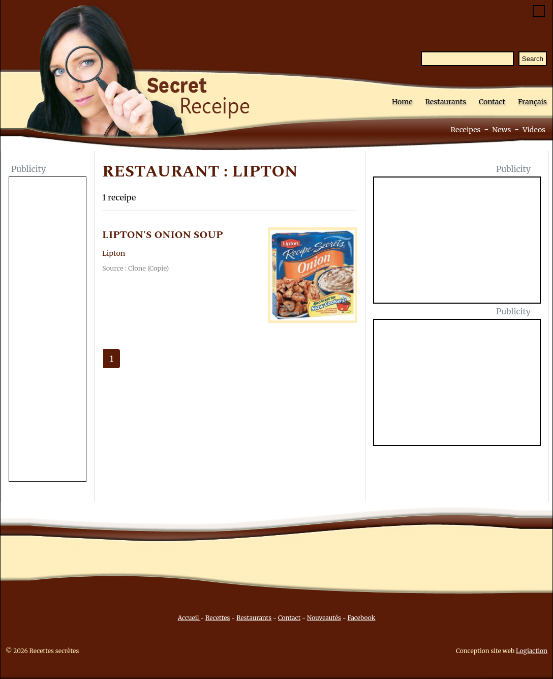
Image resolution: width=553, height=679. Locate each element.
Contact (492, 101)
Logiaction (531, 651)
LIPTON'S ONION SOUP (162, 235)
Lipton (113, 253)
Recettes (217, 618)
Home (402, 101)
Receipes (465, 129)
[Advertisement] (47, 330)
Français (532, 101)
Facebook (362, 618)
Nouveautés (324, 618)
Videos (534, 129)
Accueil (189, 618)
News (501, 129)
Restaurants (445, 101)
